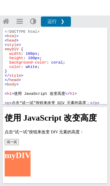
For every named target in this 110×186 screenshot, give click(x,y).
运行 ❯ (55, 21)
